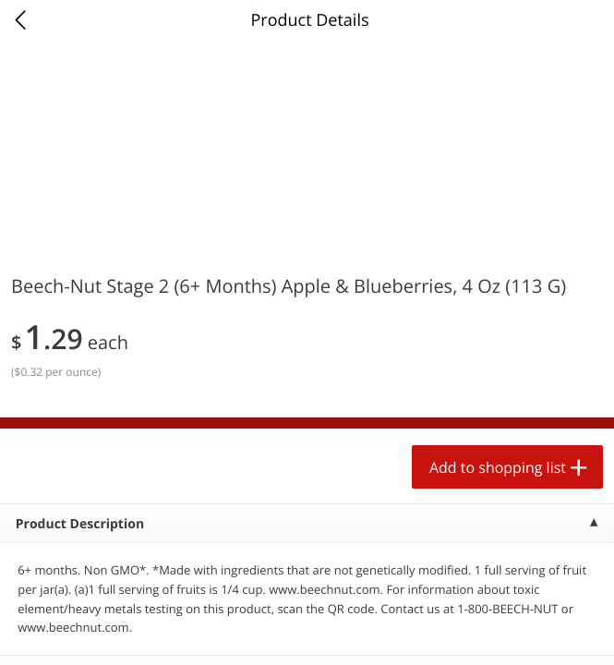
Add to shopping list (497, 467)
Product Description (80, 524)
